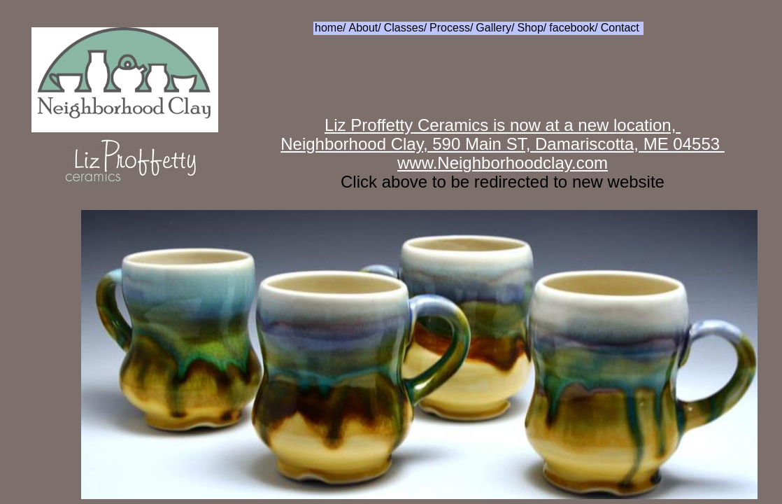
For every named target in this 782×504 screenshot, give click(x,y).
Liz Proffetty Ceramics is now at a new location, (503, 124)
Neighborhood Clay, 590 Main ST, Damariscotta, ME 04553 (502, 143)
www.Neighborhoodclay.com (502, 162)
